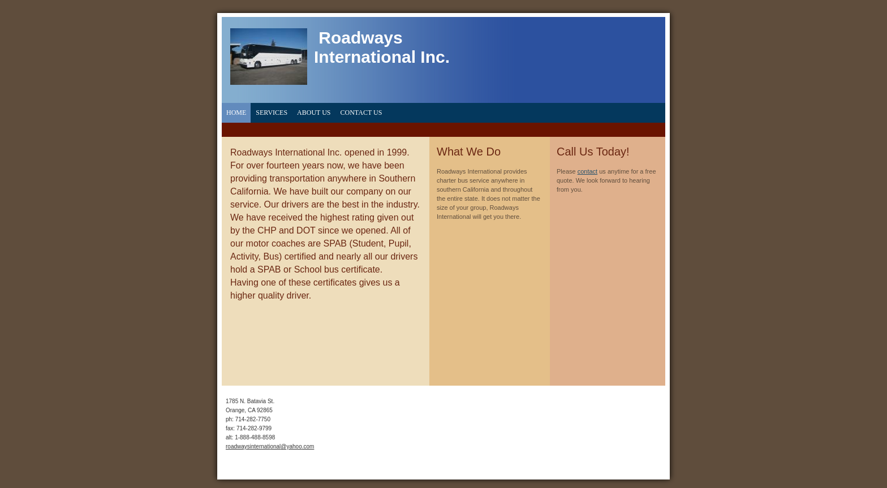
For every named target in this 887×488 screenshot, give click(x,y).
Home (236, 112)
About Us (313, 112)
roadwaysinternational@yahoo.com (270, 446)
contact (587, 171)
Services (271, 112)
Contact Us (361, 112)
